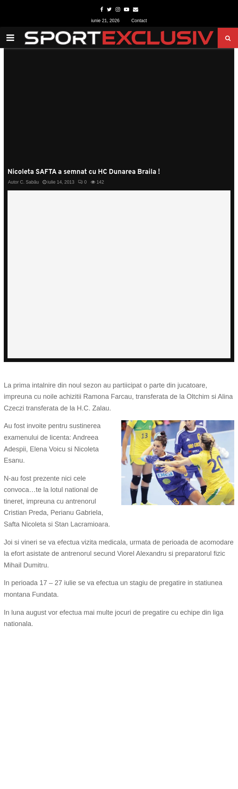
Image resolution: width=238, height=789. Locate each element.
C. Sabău (29, 182)
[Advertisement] (119, 111)
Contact (139, 20)
